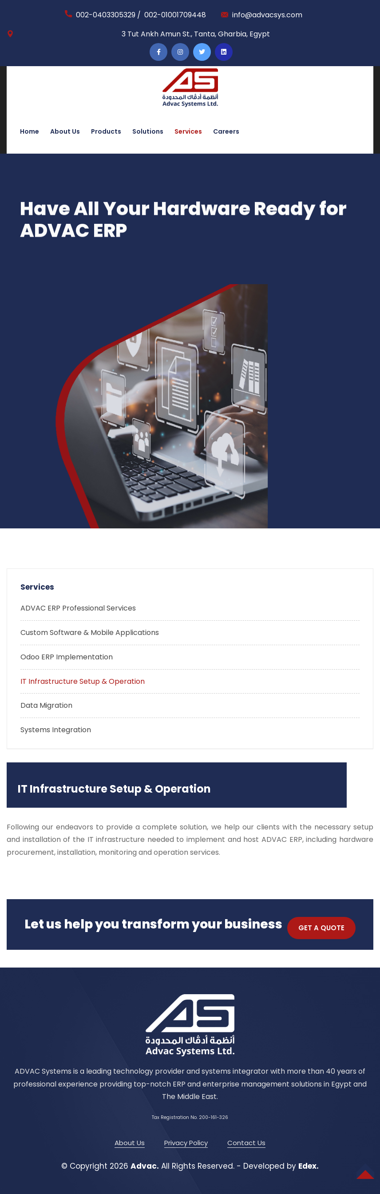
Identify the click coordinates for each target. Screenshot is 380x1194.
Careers (226, 131)
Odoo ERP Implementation (66, 657)
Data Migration (46, 705)
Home (29, 131)
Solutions (147, 131)
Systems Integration (55, 730)
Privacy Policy (186, 1142)
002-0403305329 (105, 15)
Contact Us (246, 1142)
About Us (65, 131)
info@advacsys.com (267, 15)
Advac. (145, 1166)
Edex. (308, 1166)
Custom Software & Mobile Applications (89, 632)
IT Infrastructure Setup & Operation (82, 681)
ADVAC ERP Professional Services (78, 608)
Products (106, 131)
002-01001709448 (175, 15)
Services (188, 131)
